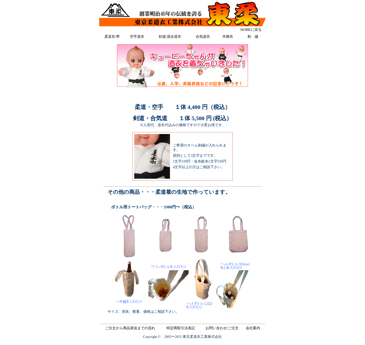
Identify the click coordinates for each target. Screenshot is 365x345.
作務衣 (227, 36)
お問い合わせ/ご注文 (222, 328)
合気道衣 (203, 36)
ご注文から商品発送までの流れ (130, 328)
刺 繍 (252, 36)
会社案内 (253, 328)
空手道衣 (137, 36)
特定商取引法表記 (180, 328)
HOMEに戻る (251, 30)
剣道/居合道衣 (170, 36)
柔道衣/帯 (112, 36)
